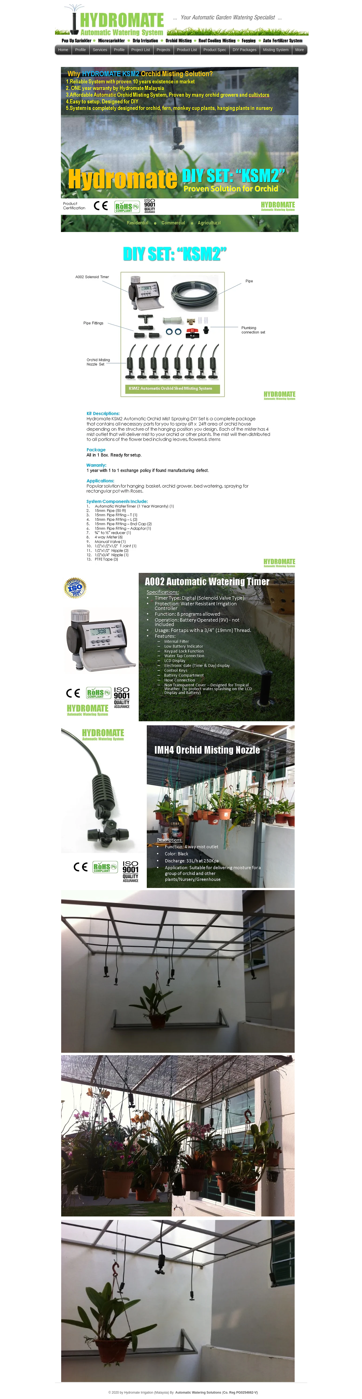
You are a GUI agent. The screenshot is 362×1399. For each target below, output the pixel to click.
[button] (276, 50)
